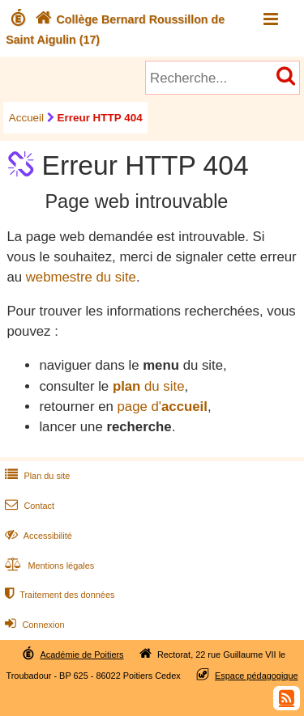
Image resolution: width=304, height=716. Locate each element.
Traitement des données (58, 594)
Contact (28, 506)
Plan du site (36, 476)
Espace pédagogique (256, 675)
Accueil (26, 118)
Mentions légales (48, 565)
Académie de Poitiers (81, 654)
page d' (162, 406)
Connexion (33, 624)
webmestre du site (81, 277)
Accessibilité (37, 535)
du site (149, 386)
